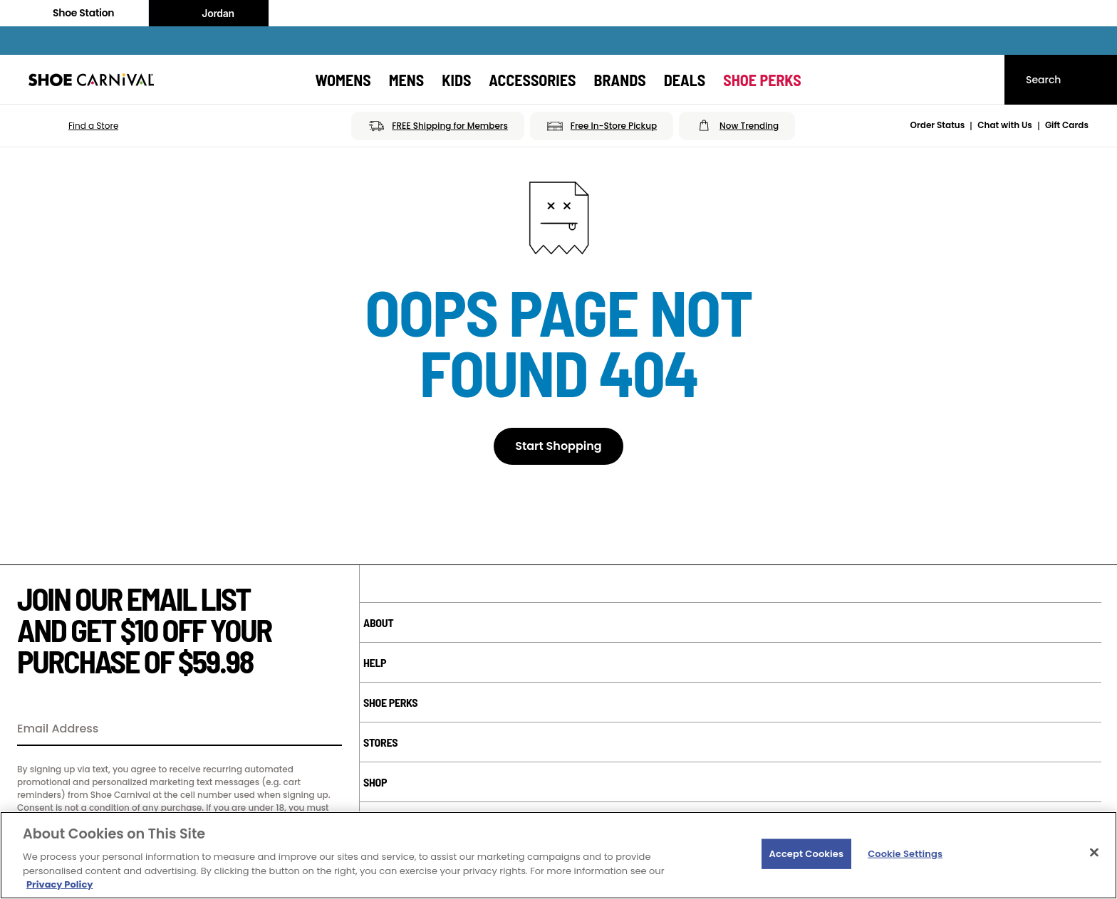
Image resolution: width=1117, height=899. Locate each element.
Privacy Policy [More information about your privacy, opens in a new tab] (59, 884)
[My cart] (980, 79)
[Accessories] (532, 79)
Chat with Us (1004, 125)
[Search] (1060, 80)
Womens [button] (342, 79)
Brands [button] (619, 79)
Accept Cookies (806, 854)
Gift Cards (1067, 125)
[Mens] (406, 79)
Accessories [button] (532, 79)
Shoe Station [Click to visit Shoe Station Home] (74, 13)
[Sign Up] (326, 729)
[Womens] (342, 79)
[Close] (1094, 852)
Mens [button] (407, 79)
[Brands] (619, 79)
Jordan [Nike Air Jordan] (208, 13)
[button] (73, 125)
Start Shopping (558, 446)
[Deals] (685, 79)
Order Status (937, 125)
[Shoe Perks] (762, 79)
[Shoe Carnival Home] (91, 79)
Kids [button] (456, 79)
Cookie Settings (905, 854)
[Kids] (456, 79)
